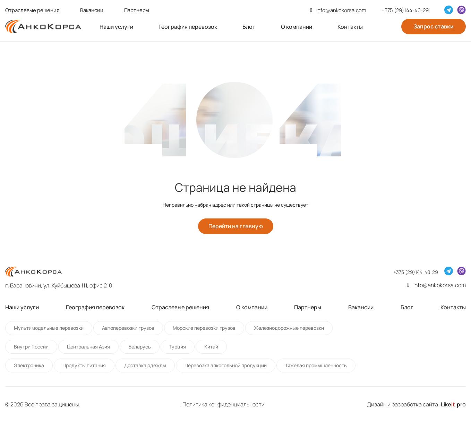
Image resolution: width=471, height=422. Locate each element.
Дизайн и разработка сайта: (416, 404)
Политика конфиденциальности (223, 404)
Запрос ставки (433, 26)
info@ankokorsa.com (341, 10)
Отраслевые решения (32, 10)
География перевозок (188, 26)
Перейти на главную (235, 226)
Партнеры (136, 10)
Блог (248, 26)
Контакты (350, 26)
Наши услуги (116, 26)
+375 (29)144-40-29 (405, 10)
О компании (296, 26)
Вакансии (91, 10)
